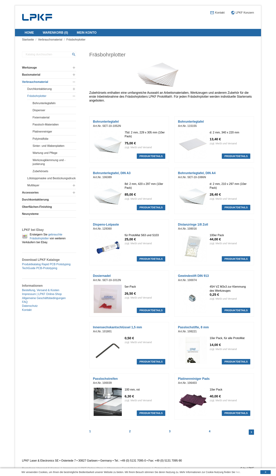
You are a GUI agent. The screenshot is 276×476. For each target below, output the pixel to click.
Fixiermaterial (41, 117)
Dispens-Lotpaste (106, 224)
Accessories (30, 192)
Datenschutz (30, 305)
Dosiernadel (102, 276)
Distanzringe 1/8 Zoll (193, 224)
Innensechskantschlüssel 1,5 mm (117, 327)
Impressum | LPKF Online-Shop (42, 294)
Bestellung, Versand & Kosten (40, 290)
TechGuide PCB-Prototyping (39, 268)
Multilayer (33, 185)
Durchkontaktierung (39, 88)
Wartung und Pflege (45, 152)
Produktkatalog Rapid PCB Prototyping (46, 264)
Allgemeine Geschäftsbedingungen (44, 298)
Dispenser (39, 110)
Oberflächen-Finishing (37, 206)
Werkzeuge (29, 67)
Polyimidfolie (40, 138)
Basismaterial (31, 74)
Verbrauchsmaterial (35, 81)
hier (238, 472)
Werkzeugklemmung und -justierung (49, 162)
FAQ (25, 301)
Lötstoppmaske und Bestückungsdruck (51, 178)
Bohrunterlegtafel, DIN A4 (196, 173)
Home (29, 32)
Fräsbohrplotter (36, 95)
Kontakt (217, 13)
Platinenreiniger (42, 131)
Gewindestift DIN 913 (193, 276)
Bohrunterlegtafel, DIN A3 (111, 173)
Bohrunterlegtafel (106, 121)
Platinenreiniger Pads (194, 378)
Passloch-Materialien (46, 124)
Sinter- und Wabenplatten (48, 145)
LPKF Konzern (242, 13)
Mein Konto (86, 32)
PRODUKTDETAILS (151, 156)
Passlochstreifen (105, 378)
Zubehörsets (40, 171)
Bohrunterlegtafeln (44, 103)
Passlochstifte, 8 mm (193, 327)
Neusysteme (30, 213)
